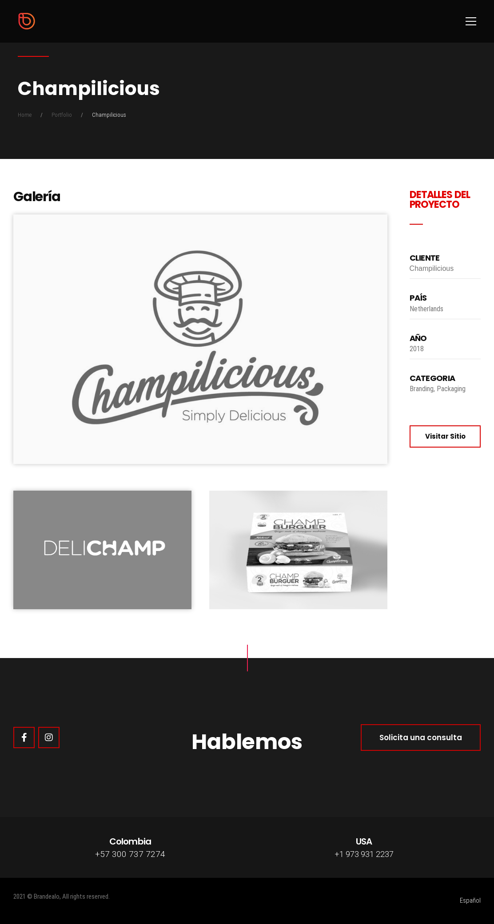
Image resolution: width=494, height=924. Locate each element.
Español (470, 900)
